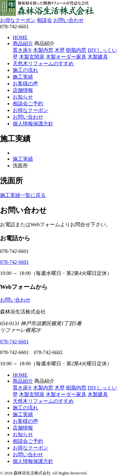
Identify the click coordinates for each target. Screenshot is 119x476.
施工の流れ (25, 70)
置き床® (22, 50)
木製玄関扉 (31, 57)
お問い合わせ (68, 20)
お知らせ (23, 97)
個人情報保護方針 (33, 123)
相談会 (44, 20)
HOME (20, 37)
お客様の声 (25, 83)
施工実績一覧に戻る (23, 195)
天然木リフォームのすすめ (43, 63)
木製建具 (98, 57)
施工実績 (23, 77)
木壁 (60, 50)
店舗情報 (23, 90)
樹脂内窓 (76, 50)
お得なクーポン (18, 20)
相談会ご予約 (28, 103)
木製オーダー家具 (66, 57)
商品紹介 (23, 43)
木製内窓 (43, 50)
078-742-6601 (14, 262)
